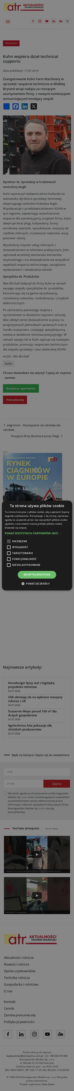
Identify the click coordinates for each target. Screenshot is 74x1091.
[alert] (37, 545)
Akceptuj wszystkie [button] (37, 574)
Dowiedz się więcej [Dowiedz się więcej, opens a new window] (15, 527)
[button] (37, 533)
